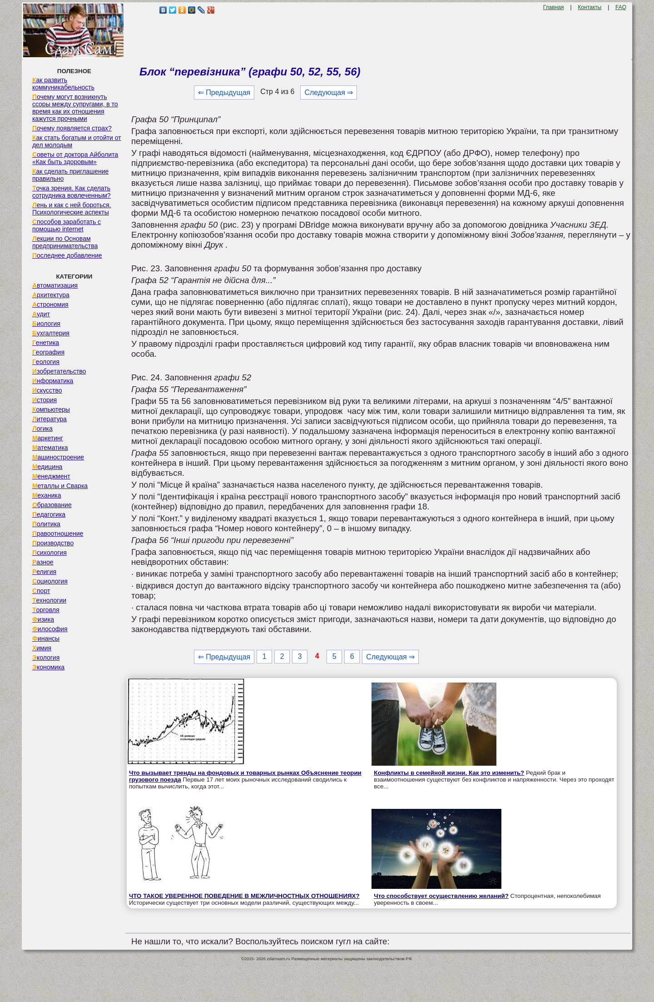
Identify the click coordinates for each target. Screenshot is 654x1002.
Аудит (41, 314)
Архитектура (50, 295)
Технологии (49, 600)
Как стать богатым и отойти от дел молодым (76, 141)
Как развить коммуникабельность (63, 83)
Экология (45, 657)
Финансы (45, 638)
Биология (46, 323)
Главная (553, 7)
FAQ (620, 7)
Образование (52, 504)
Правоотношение (57, 533)
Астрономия (50, 304)
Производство (53, 543)
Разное (43, 562)
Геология (45, 361)
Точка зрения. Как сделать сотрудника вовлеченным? (71, 191)
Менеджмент (51, 476)
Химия (41, 648)
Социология (50, 581)
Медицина (47, 466)
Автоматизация (55, 285)
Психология (49, 552)
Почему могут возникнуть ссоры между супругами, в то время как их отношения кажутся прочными (75, 107)
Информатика (52, 380)
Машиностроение (58, 457)
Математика (50, 447)
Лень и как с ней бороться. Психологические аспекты (71, 208)
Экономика (48, 667)
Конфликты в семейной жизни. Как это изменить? (449, 772)
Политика (46, 524)
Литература (49, 419)
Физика (43, 619)
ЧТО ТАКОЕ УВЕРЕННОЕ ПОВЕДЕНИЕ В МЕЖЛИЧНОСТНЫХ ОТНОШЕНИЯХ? (244, 895)
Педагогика (48, 514)
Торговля (45, 609)
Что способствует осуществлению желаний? (441, 895)
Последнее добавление (67, 255)
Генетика (45, 342)
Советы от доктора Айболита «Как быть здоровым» (75, 158)
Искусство (47, 390)
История (44, 400)
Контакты (589, 7)
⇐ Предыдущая (224, 92)
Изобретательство (59, 371)
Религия (44, 571)
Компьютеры (51, 409)
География (48, 352)
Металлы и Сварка (60, 485)
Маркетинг (47, 438)
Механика (46, 495)
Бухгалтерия (50, 333)
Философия (50, 629)
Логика (42, 428)
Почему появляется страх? (72, 128)
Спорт (41, 590)
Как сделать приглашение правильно (70, 175)
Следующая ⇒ (328, 92)
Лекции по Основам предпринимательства (65, 242)
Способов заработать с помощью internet (66, 225)
